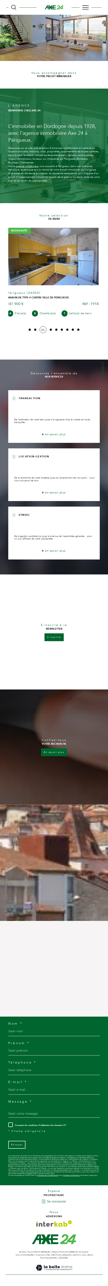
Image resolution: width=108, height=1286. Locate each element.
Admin (76, 1255)
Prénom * (19, 1043)
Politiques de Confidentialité (47, 1175)
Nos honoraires (25, 1255)
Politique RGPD (48, 1258)
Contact (102, 370)
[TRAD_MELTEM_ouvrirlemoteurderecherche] (14, 7)
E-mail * (17, 1082)
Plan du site (42, 1255)
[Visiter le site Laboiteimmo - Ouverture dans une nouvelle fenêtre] (54, 1272)
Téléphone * (22, 1062)
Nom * (15, 1023)
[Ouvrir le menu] (85, 7)
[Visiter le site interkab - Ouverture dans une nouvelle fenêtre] (54, 1223)
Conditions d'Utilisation (71, 1175)
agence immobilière (27, 166)
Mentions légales (61, 1255)
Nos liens (87, 1255)
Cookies (63, 1258)
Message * (20, 1101)
